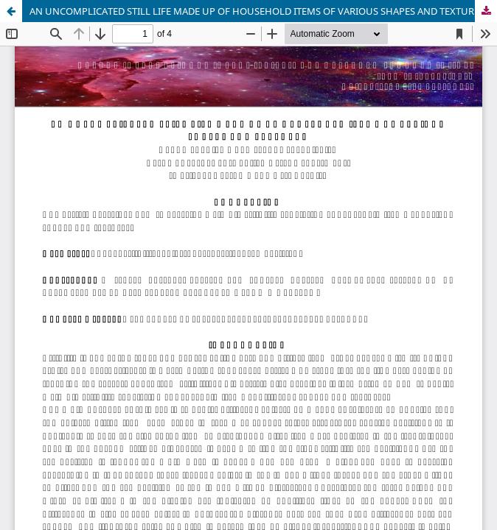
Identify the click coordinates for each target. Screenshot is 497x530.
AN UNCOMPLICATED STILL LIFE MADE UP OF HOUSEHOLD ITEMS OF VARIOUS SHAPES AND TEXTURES (256, 11)
